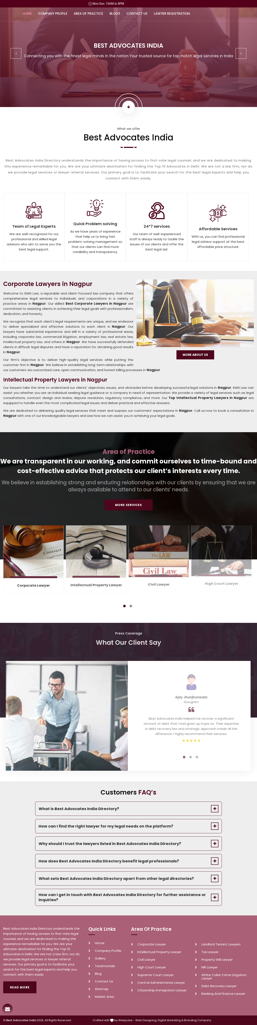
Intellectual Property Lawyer (159, 952)
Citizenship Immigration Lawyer (162, 990)
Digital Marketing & (170, 1020)
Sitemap (101, 989)
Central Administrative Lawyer (161, 982)
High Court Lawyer (151, 967)
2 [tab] (131, 606)
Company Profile (52, 13)
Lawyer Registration (172, 13)
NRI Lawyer (209, 967)
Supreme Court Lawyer (155, 975)
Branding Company (197, 1020)
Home (27, 13)
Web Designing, (146, 1020)
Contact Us (137, 13)
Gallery (100, 958)
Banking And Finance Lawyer (223, 993)
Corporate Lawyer (151, 944)
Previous (16, 53)
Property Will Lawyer (217, 959)
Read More (20, 987)
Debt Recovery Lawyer (219, 986)
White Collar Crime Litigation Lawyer (224, 976)
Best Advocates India (21, 1020)
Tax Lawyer (210, 952)
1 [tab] (124, 606)
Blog (98, 973)
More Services (128, 505)
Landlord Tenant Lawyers (221, 944)
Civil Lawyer (146, 959)
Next (241, 53)
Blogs (115, 13)
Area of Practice (88, 13)
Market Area (104, 996)
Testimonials (105, 966)
